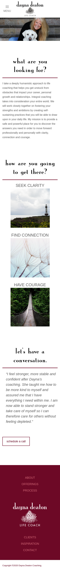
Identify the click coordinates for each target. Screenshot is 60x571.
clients (30, 537)
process (30, 490)
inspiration (30, 543)
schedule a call (16, 441)
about (30, 477)
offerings (30, 484)
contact (30, 550)
